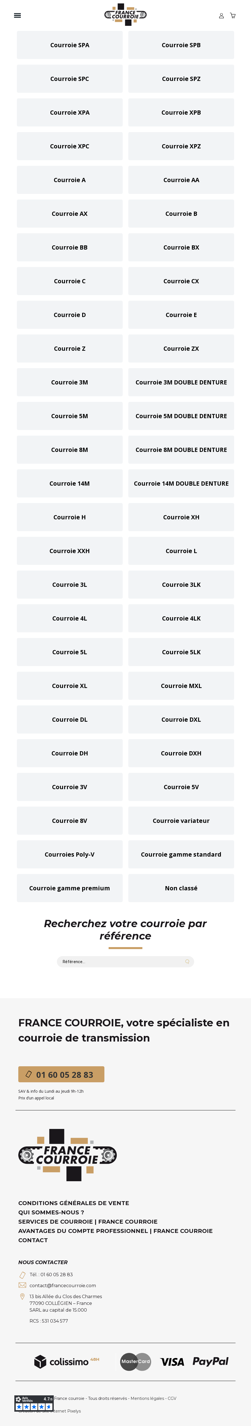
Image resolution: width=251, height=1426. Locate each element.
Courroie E (181, 315)
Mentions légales (147, 1398)
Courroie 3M (69, 382)
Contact (33, 1240)
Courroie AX (70, 214)
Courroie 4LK (181, 618)
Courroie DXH (181, 753)
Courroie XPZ (181, 146)
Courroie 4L (69, 618)
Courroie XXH (70, 551)
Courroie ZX (181, 348)
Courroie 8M (69, 450)
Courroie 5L (69, 652)
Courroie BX (181, 247)
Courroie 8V (69, 821)
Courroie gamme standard (181, 854)
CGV (172, 1398)
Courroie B (181, 214)
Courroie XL (69, 686)
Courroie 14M (70, 483)
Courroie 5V (181, 787)
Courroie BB (70, 247)
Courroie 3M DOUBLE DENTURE (181, 382)
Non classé (181, 888)
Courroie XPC (69, 146)
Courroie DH (69, 753)
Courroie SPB (181, 45)
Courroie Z (70, 348)
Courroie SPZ (181, 79)
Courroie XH (181, 517)
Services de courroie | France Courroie (88, 1221)
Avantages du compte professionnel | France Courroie (115, 1231)
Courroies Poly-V (70, 854)
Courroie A (70, 180)
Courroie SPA (69, 45)
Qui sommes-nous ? (51, 1212)
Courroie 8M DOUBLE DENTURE (181, 450)
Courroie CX (181, 281)
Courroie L (181, 551)
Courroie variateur (181, 821)
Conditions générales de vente (73, 1203)
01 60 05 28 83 (64, 1074)
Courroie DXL (181, 719)
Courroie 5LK (181, 652)
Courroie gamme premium (69, 888)
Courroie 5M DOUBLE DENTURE (181, 416)
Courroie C (70, 281)
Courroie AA (181, 180)
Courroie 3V (69, 787)
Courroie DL (70, 719)
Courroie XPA (69, 112)
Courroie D (70, 315)
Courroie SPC (69, 79)
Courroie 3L (69, 584)
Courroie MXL (181, 686)
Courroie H (69, 517)
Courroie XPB (181, 112)
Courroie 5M (69, 416)
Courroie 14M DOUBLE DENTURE (181, 483)
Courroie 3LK (181, 584)
